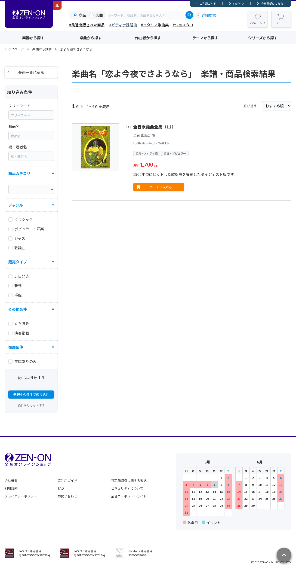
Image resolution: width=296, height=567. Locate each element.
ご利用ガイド (208, 3)
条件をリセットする (31, 405)
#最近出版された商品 (87, 24)
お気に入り (257, 23)
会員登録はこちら (272, 3)
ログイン (238, 3)
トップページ (14, 49)
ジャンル (15, 205)
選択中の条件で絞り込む (31, 394)
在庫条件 (15, 347)
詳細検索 (208, 15)
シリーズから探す (263, 37)
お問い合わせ (67, 496)
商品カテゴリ (19, 173)
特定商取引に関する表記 (129, 480)
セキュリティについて (127, 488)
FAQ (61, 488)
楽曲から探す (91, 37)
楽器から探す (33, 37)
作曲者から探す (148, 37)
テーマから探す (205, 37)
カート (281, 23)
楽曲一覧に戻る (31, 72)
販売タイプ (17, 262)
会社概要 (11, 480)
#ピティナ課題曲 (123, 24)
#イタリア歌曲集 (155, 24)
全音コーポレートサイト (129, 496)
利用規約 (11, 488)
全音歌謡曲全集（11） (154, 127)
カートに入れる (161, 187)
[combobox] (146, 15)
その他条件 (17, 309)
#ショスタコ (183, 24)
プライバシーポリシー (21, 496)
